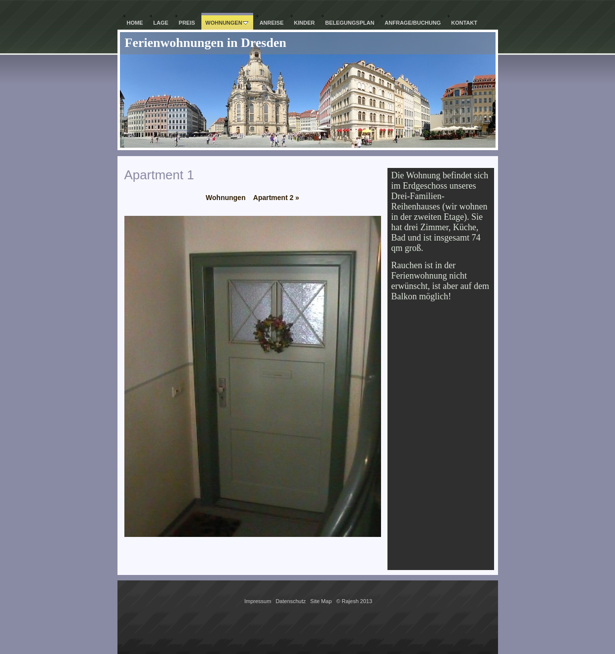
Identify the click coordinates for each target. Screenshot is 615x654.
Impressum (257, 601)
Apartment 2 (276, 198)
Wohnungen (226, 198)
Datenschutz (290, 601)
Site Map (321, 601)
